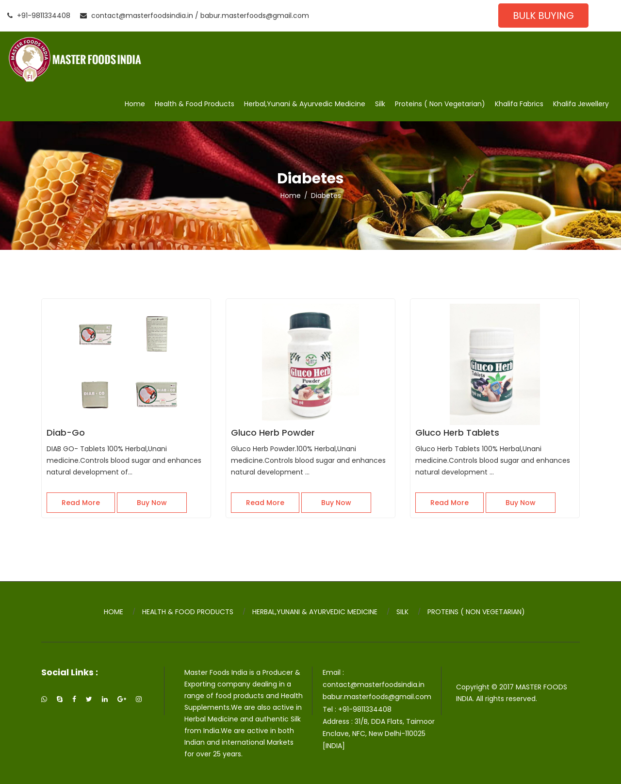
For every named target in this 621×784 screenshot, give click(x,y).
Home (135, 104)
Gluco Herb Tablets (457, 432)
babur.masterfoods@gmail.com (254, 15)
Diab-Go (66, 432)
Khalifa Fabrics (519, 104)
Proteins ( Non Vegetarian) (440, 104)
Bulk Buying (543, 15)
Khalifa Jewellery (581, 104)
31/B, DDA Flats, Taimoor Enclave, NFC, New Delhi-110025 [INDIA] (379, 734)
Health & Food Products (194, 104)
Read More (81, 502)
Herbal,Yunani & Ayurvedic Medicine (304, 104)
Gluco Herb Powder (273, 432)
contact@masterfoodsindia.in (136, 15)
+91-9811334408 (38, 15)
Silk (380, 104)
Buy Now (152, 502)
